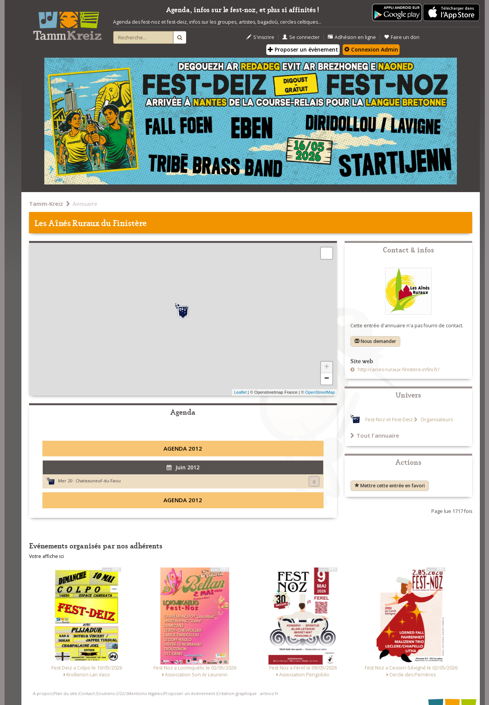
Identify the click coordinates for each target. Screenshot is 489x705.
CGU (121, 693)
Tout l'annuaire (374, 435)
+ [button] (326, 367)
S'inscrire (260, 37)
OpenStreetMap (320, 392)
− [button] (326, 379)
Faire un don (401, 37)
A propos (42, 693)
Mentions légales (144, 693)
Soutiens (105, 693)
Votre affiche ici (46, 556)
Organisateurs (436, 419)
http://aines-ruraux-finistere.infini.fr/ (398, 369)
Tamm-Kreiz (46, 203)
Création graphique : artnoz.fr (248, 693)
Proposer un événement (189, 693)
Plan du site (65, 693)
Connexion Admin (371, 49)
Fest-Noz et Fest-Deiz (389, 419)
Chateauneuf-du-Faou (98, 480)
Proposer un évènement (303, 49)
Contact (87, 693)
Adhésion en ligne (352, 37)
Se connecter (301, 37)
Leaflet (240, 392)
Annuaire (85, 203)
